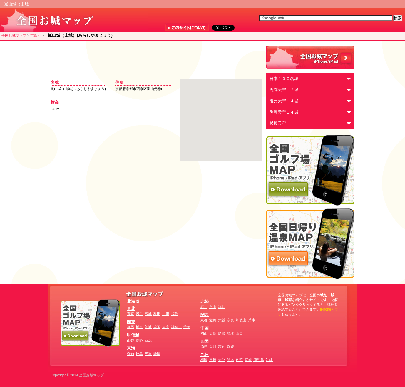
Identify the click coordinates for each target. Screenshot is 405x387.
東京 (165, 327)
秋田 (156, 314)
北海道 (133, 301)
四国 (204, 341)
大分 (221, 360)
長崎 (212, 360)
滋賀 (212, 320)
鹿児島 (258, 360)
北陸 (204, 301)
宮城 (148, 314)
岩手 (139, 314)
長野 (139, 340)
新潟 (148, 340)
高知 (221, 347)
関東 (131, 321)
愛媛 (230, 347)
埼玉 (156, 327)
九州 (204, 354)
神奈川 (176, 327)
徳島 (203, 347)
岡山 (203, 333)
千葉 (186, 327)
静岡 (156, 354)
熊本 (230, 360)
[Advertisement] (155, 57)
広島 (212, 333)
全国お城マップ (13, 36)
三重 (148, 354)
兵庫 (251, 320)
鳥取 (230, 333)
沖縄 (269, 360)
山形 (165, 314)
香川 (212, 347)
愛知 (130, 354)
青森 (130, 314)
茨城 (148, 327)
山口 (239, 333)
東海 (131, 348)
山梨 (130, 340)
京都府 (35, 36)
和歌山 (241, 320)
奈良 (230, 320)
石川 (203, 307)
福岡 (203, 360)
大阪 (221, 320)
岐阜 (139, 354)
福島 (174, 314)
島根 (221, 333)
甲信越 (133, 335)
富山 (212, 307)
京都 (203, 320)
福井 (221, 307)
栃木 (139, 327)
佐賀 (239, 360)
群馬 (130, 327)
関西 (204, 314)
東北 (131, 308)
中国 (204, 328)
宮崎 (248, 360)
